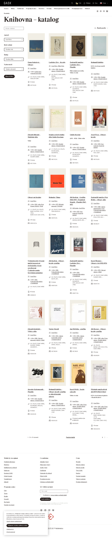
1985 (36, 279)
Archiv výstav (43, 467)
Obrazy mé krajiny (34, 197)
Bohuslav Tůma (54, 197)
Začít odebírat (45, 499)
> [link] (107, 437)
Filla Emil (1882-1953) (100, 420)
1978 (78, 82)
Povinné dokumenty (81, 482)
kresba (53, 76)
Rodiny (6, 496)
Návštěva (41, 8)
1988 (99, 207)
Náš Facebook (97, 11)
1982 (57, 270)
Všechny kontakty (81, 476)
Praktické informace (9, 462)
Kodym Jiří (80, 220)
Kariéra (78, 473)
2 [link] (104, 437)
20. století (33, 77)
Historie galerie (80, 464)
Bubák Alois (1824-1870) (37, 214)
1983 (99, 406)
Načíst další (70, 437)
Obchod (87, 8)
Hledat (72, 3)
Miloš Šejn (61, 66)
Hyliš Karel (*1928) (78, 413)
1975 (57, 144)
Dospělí (6, 499)
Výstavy (6, 8)
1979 (57, 204)
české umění (40, 77)
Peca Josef (97, 152)
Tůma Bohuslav (55, 211)
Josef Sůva (33, 68)
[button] (14, 39)
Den (96, 3)
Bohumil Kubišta (97, 62)
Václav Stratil (54, 329)
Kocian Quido (55, 151)
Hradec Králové (34, 206)
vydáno (32, 71)
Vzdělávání (20, 8)
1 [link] (102, 437)
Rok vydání (8, 45)
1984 (57, 69)
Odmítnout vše (10, 529)
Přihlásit (88, 3)
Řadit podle (101, 28)
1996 (78, 336)
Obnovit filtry (9, 76)
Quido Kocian (75, 135)
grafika (74, 220)
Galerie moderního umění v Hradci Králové (57, 337)
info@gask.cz (59, 528)
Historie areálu (80, 467)
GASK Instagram (101, 11)
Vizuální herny (8, 479)
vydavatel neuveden (35, 73)
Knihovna (6, 470)
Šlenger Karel (98, 277)
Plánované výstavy (45, 464)
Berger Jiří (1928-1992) (100, 347)
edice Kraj (41, 204)
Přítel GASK (43, 476)
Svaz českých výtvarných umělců (99, 145)
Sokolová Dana (34, 78)
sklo (102, 217)
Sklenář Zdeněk (34, 156)
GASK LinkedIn (107, 11)
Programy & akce (31, 8)
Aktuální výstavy (44, 462)
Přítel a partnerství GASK (61, 8)
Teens (5, 493)
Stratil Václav (55, 344)
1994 (57, 336)
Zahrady (6, 482)
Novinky (49, 8)
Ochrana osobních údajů (47, 482)
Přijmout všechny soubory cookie (17, 525)
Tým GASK (79, 470)
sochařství (75, 88)
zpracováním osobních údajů (59, 495)
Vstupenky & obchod (46, 473)
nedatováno (38, 71)
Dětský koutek (8, 476)
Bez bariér (7, 502)
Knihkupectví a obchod (10, 467)
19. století (54, 149)
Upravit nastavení (10, 532)
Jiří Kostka (75, 208)
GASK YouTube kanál (104, 11)
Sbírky (13, 8)
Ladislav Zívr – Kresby (57, 62)
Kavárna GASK (8, 473)
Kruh (41, 206)
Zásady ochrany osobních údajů (14, 521)
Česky (103, 3)
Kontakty (7, 13)
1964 (99, 77)
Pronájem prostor (77, 8)
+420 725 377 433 (49, 528)
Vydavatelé (8, 64)
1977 (36, 150)
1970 (36, 398)
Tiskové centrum (80, 479)
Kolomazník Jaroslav (36, 405)
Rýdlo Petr (97, 217)
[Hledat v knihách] (14, 28)
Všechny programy (9, 505)
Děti (5, 490)
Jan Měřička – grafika (78, 329)
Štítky (6, 55)
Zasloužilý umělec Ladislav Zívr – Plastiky (76, 64)
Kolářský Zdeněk (35, 345)
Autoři (6, 35)
